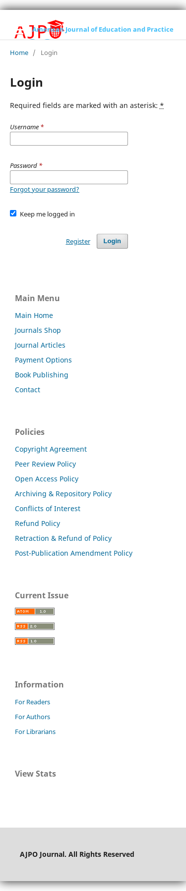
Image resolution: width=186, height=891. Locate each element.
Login (112, 241)
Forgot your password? (44, 189)
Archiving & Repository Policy (63, 493)
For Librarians (35, 731)
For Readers (32, 701)
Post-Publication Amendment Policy (73, 553)
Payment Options (43, 360)
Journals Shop (38, 330)
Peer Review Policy (45, 464)
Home (19, 52)
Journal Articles (40, 345)
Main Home (34, 315)
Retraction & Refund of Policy (63, 538)
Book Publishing (41, 374)
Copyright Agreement (51, 449)
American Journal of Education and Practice (103, 29)
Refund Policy (37, 523)
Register (78, 241)
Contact (27, 389)
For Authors (32, 716)
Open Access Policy (46, 478)
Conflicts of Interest (47, 508)
